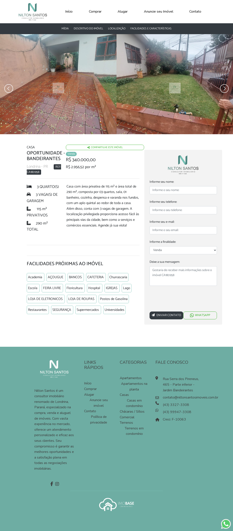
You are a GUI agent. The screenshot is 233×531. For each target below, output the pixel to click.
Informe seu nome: (162, 181)
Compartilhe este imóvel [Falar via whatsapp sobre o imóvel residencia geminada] (105, 147)
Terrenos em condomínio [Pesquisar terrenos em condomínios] (134, 431)
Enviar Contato (166, 315)
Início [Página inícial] (88, 383)
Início (69, 11)
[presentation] (183, 299)
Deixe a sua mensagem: (165, 262)
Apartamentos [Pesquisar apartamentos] (131, 378)
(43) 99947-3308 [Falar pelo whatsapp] (177, 412)
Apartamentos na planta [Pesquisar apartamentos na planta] (134, 386)
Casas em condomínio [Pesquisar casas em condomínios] (134, 403)
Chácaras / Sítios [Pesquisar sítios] (132, 411)
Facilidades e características (150, 29)
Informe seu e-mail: (162, 221)
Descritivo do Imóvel (88, 29)
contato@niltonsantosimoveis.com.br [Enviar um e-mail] (182, 397)
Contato (195, 11)
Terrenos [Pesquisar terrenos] (126, 422)
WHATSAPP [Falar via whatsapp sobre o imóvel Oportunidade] (200, 315)
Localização (116, 29)
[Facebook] (51, 484)
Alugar (123, 11)
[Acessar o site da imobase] (116, 504)
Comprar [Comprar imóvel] (90, 389)
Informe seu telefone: (163, 201)
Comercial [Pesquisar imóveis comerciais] (127, 417)
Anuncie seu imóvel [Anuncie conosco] (99, 403)
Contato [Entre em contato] (90, 411)
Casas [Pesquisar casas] (124, 394)
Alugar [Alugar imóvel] (89, 394)
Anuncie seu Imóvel (158, 11)
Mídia (65, 29)
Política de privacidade (98, 419)
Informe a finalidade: (163, 242)
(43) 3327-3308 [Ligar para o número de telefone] (176, 404)
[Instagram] (56, 484)
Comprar (95, 11)
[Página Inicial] (33, 11)
